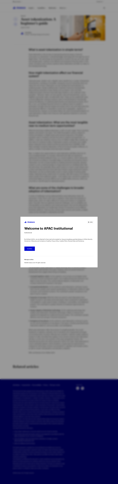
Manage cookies (28, 259)
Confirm (29, 248)
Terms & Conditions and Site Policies (72, 239)
